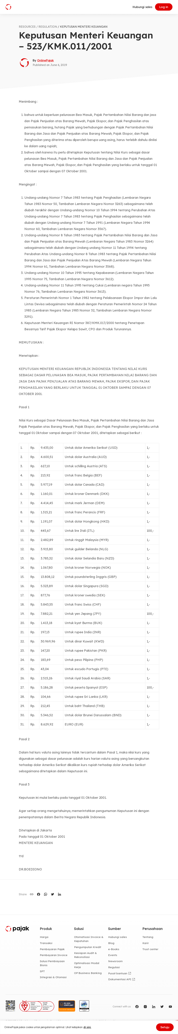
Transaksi (46, 943)
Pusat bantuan (117, 973)
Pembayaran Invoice (53, 955)
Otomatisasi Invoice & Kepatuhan (88, 939)
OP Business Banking (88, 973)
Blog (111, 943)
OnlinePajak (45, 60)
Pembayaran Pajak (52, 949)
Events (112, 955)
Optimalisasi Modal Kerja (86, 965)
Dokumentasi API (119, 979)
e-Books (113, 949)
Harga (44, 937)
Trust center (150, 949)
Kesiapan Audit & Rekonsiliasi (85, 955)
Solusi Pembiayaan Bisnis (52, 963)
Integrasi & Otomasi (53, 977)
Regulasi (114, 967)
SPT (42, 971)
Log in (163, 7)
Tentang (147, 937)
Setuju (164, 1027)
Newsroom (115, 961)
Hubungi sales (142, 7)
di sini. (87, 1027)
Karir (145, 943)
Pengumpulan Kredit (87, 947)
